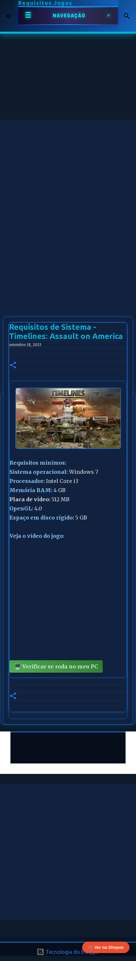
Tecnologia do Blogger (68, 952)
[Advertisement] (68, 188)
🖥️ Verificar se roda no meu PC (56, 666)
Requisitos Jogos (45, 3)
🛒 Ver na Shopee (106, 947)
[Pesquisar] (127, 16)
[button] (13, 365)
